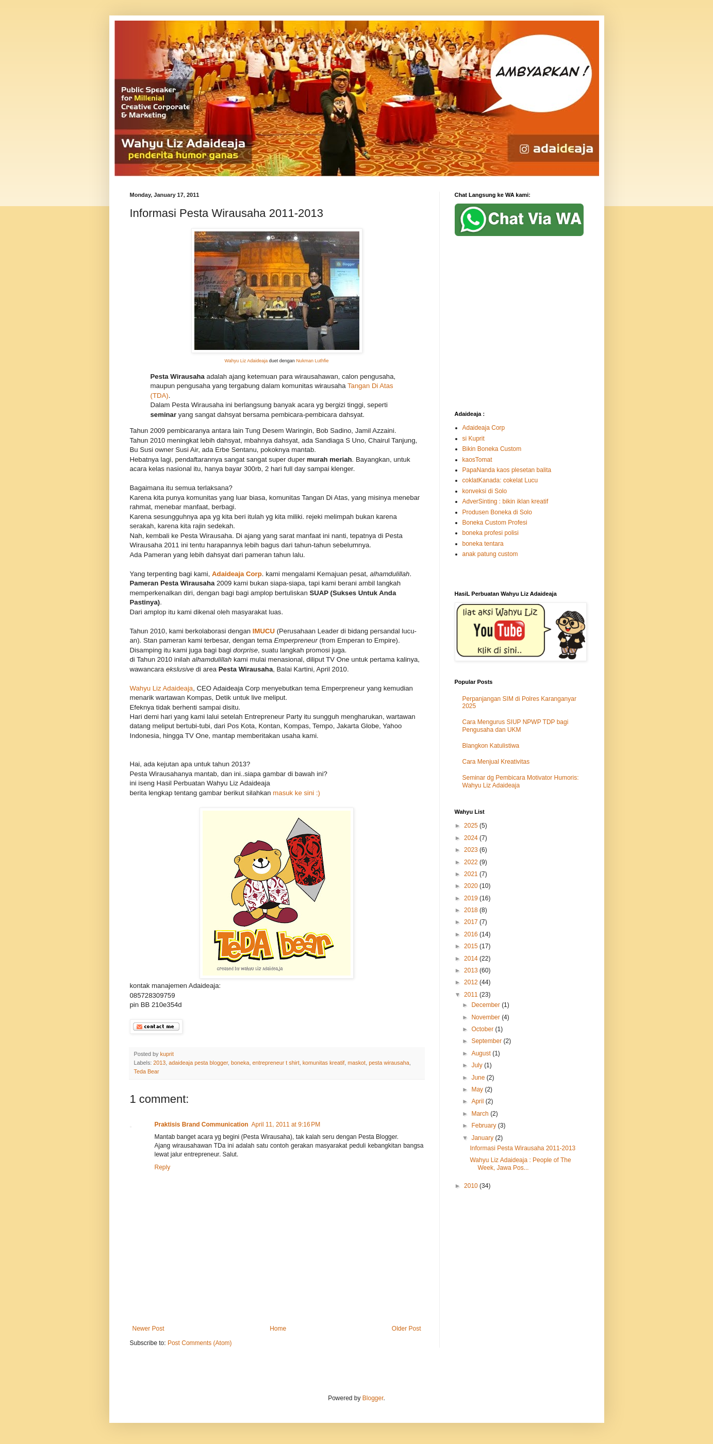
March (480, 1113)
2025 (471, 825)
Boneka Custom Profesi (494, 522)
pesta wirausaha (389, 1063)
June (478, 1077)
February (484, 1125)
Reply (163, 1167)
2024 (471, 838)
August (481, 1053)
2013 (159, 1063)
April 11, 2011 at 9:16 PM (286, 1124)
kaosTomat (477, 459)
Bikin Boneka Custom (492, 448)
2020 (471, 885)
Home (278, 1328)
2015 (471, 946)
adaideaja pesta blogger (198, 1063)
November (486, 1017)
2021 (471, 874)
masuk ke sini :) (295, 793)
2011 (471, 994)
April (478, 1101)
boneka (240, 1063)
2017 (471, 922)
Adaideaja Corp (483, 427)
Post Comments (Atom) (200, 1343)
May (478, 1089)
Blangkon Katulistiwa (491, 745)
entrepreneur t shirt (275, 1063)
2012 (471, 982)
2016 (471, 934)
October (483, 1029)
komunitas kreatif (324, 1063)
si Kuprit (473, 438)
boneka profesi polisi (490, 532)
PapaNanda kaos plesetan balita (507, 470)
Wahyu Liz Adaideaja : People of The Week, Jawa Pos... (520, 1163)
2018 (471, 910)
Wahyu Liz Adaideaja (246, 360)
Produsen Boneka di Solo (497, 512)
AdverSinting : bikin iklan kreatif (505, 501)
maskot (356, 1063)
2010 (471, 1185)
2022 (471, 862)
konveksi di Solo (484, 491)
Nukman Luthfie (312, 360)
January (483, 1137)
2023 (471, 849)
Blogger (373, 1398)
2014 (471, 958)
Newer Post (148, 1328)
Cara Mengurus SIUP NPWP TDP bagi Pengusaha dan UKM (515, 725)
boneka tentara (483, 543)
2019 (471, 898)
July (477, 1065)
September (487, 1041)
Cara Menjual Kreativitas (496, 761)
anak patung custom (490, 554)
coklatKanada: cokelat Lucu (500, 480)
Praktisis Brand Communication (201, 1124)
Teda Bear (146, 1071)
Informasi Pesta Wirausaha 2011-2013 (522, 1148)
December (486, 1005)
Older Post (406, 1328)
